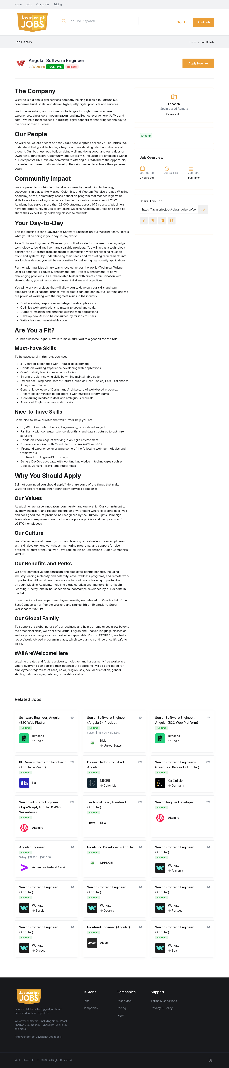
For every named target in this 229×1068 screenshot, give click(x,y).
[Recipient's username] (169, 209)
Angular (146, 135)
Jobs (29, 4)
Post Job (204, 22)
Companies (42, 4)
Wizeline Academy (38, 584)
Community (55, 155)
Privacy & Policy (162, 1008)
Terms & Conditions (164, 1001)
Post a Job (124, 1001)
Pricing (58, 4)
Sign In (182, 22)
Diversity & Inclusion (84, 155)
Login (120, 1015)
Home (18, 4)
